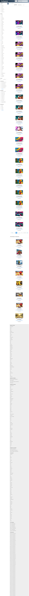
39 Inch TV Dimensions (12, 572)
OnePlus (11, 391)
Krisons (11, 343)
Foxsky (11, 344)
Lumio (2, 42)
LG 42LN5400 (19, 243)
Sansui (11, 455)
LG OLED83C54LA (19, 205)
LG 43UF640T (19, 307)
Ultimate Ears (11, 314)
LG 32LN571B (19, 275)
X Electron (3, 75)
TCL (2, 65)
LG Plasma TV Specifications (19, 234)
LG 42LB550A (19, 286)
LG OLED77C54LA (19, 216)
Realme (2, 55)
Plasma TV (3, 9)
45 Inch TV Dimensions (12, 583)
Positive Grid (11, 325)
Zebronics (3, 76)
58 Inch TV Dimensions (12, 541)
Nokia (10, 398)
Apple (10, 352)
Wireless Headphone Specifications (14, 439)
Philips (2, 54)
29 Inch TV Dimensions (12, 564)
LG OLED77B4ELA (19, 88)
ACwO (11, 357)
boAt (10, 345)
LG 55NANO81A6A (19, 173)
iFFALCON (11, 475)
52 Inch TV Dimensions (12, 538)
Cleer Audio (11, 411)
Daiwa (2, 23)
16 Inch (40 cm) (3, 84)
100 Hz (2, 107)
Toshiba (2, 67)
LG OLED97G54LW (19, 35)
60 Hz (2, 106)
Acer (2, 14)
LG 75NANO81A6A (19, 152)
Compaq (3, 22)
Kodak (2, 36)
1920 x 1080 (3, 94)
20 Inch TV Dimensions (12, 577)
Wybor (2, 74)
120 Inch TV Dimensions (13, 528)
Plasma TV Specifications (13, 516)
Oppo (2, 52)
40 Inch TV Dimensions (12, 526)
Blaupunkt (11, 333)
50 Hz (2, 105)
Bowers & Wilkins (12, 404)
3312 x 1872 (3, 92)
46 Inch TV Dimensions (12, 558)
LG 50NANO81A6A (19, 184)
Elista (2, 25)
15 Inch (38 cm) (3, 83)
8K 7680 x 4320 (3, 101)
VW (10, 499)
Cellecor (3, 21)
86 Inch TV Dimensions (12, 534)
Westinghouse (11, 487)
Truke (10, 408)
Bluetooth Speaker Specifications (14, 367)
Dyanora (3, 24)
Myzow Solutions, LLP (25, 595)
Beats (10, 385)
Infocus (2, 32)
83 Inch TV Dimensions (12, 540)
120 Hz (2, 108)
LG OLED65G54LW (19, 67)
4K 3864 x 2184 (3, 102)
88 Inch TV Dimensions (12, 579)
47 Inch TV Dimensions (12, 560)
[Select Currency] (16, 1)
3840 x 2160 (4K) (4, 91)
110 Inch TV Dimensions (13, 584)
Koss (10, 390)
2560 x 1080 (3, 93)
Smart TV (3, 8)
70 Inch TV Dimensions (12, 522)
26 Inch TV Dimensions (12, 570)
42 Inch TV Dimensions (12, 559)
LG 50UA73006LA (19, 14)
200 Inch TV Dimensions (13, 521)
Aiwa (2, 15)
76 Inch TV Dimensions (12, 547)
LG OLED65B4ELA (19, 99)
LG (10, 358)
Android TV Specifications (13, 518)
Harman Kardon (12, 402)
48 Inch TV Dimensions (12, 576)
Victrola (11, 332)
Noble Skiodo (3, 47)
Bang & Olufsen (12, 320)
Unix (10, 363)
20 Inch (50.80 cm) (4, 86)
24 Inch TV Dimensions (12, 557)
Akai (10, 507)
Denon (11, 383)
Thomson (3, 66)
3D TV (2, 7)
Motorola (3, 46)
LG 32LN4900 (19, 254)
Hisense (11, 351)
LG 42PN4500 (19, 233)
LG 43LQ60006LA (19, 120)
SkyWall (11, 492)
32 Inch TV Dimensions (12, 527)
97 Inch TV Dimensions (12, 585)
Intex (2, 34)
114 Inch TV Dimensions (13, 551)
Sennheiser (11, 377)
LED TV (2, 5)
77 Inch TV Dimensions (12, 533)
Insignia (2, 33)
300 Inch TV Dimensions (13, 545)
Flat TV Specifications (12, 517)
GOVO (11, 356)
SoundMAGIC (11, 379)
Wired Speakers (12, 368)
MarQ (2, 43)
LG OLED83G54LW (19, 46)
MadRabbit (11, 346)
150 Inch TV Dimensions (13, 546)
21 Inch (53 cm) (3, 87)
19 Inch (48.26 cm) (4, 85)
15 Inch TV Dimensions (12, 565)
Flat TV (2, 10)
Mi (10, 362)
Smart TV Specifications (13, 515)
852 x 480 (3, 100)
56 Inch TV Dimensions (12, 539)
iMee (2, 31)
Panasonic (3, 53)
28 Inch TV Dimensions (12, 571)
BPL (2, 20)
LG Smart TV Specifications (19, 15)
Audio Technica (12, 373)
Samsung (3, 57)
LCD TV (2, 6)
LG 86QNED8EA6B (19, 131)
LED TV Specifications (12, 511)
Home (10, 3)
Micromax (3, 45)
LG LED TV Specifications (19, 255)
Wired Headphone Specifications (14, 438)
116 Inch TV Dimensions (13, 552)
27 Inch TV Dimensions (12, 553)
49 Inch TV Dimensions (12, 578)
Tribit (10, 415)
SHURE (11, 410)
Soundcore (11, 327)
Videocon (3, 68)
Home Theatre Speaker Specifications (14, 369)
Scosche (11, 326)
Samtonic (11, 500)
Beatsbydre (11, 429)
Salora (2, 56)
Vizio (10, 493)
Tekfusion (11, 384)
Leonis (11, 505)
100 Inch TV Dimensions (13, 532)
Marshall (11, 319)
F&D (10, 331)
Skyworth (3, 63)
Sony (2, 64)
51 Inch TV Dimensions (12, 566)
